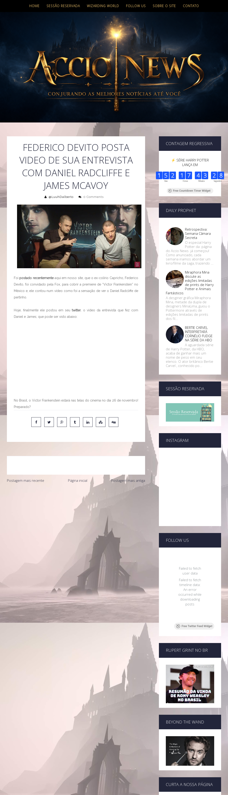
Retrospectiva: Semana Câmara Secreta (198, 233)
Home (34, 6)
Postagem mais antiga (128, 480)
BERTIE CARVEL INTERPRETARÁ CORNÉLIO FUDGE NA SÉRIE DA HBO (199, 333)
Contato (191, 6)
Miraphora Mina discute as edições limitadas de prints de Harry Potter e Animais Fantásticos (190, 282)
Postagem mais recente (25, 480)
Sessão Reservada (63, 6)
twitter (76, 310)
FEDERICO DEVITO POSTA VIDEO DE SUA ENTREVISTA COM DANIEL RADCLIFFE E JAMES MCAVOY (76, 166)
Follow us (136, 6)
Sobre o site (164, 6)
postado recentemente (36, 278)
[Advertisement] (74, 520)
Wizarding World (103, 6)
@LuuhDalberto (61, 197)
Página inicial (77, 480)
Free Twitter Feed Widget (194, 626)
